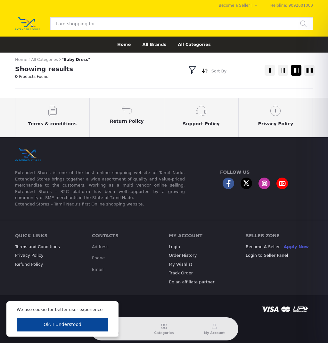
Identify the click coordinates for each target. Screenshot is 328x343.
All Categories (194, 44)
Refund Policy (29, 264)
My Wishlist (180, 264)
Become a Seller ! (236, 5)
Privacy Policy (29, 255)
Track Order (181, 273)
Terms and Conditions (37, 246)
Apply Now (296, 246)
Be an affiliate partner (192, 282)
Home (124, 44)
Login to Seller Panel (267, 255)
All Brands (154, 44)
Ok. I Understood (62, 324)
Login (174, 246)
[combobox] (235, 72)
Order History (183, 255)
